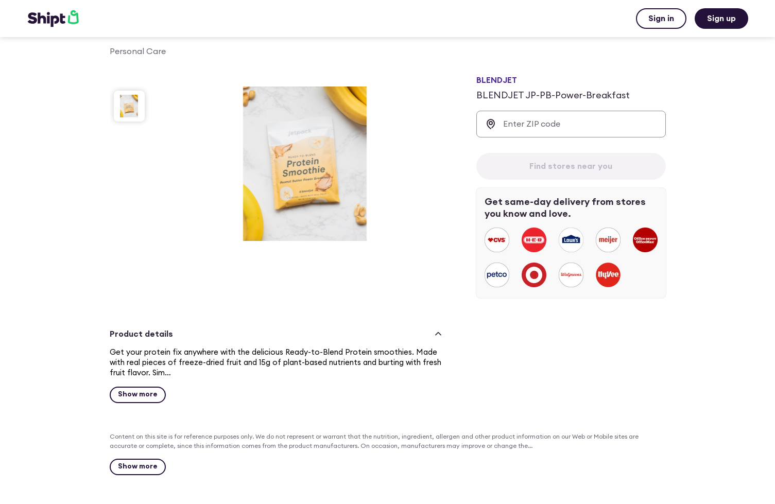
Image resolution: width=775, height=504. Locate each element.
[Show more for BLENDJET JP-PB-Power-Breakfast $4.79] (138, 395)
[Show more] (138, 467)
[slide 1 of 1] (129, 106)
